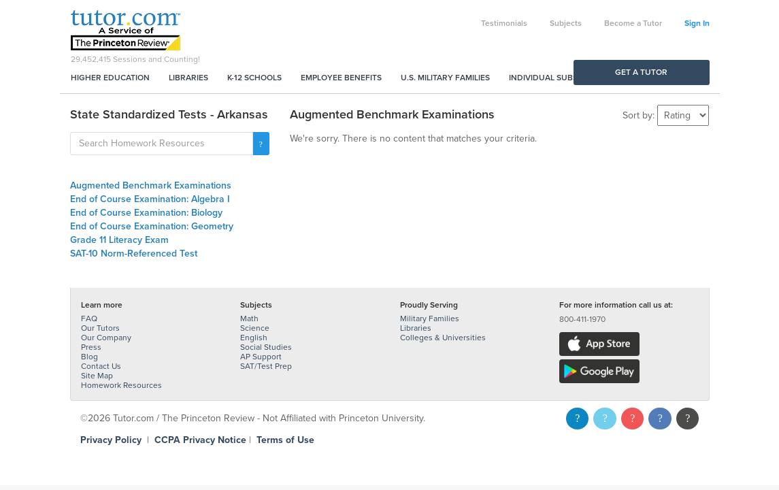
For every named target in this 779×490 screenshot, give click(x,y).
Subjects (566, 23)
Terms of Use (285, 440)
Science (254, 328)
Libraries (188, 77)
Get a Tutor (641, 72)
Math (249, 318)
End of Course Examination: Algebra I (150, 199)
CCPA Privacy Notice (200, 440)
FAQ (89, 318)
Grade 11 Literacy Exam (119, 240)
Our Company (106, 337)
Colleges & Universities (443, 337)
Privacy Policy (111, 440)
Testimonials (504, 23)
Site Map (97, 375)
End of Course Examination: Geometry (151, 226)
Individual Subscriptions (564, 77)
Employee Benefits (341, 77)
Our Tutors (100, 328)
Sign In (697, 23)
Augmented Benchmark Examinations (150, 185)
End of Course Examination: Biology (146, 212)
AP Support (261, 356)
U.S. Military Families (445, 77)
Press (91, 347)
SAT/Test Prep (266, 366)
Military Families (429, 318)
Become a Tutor (633, 23)
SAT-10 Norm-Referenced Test (133, 253)
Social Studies (266, 347)
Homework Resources (121, 385)
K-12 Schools (254, 77)
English (253, 337)
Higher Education (110, 77)
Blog (89, 356)
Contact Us (101, 366)
